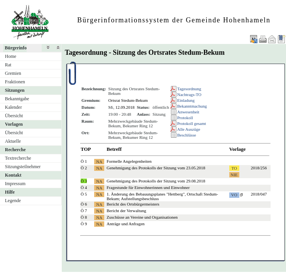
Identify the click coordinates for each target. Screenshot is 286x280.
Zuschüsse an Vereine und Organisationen (142, 217)
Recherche (15, 149)
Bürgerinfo (16, 48)
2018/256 (259, 167)
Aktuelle (13, 141)
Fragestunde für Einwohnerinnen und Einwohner (148, 187)
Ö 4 (84, 187)
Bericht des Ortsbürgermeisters (133, 204)
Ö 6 (84, 204)
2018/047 (259, 194)
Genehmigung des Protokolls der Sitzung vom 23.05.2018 (156, 167)
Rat (8, 64)
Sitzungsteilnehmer (23, 166)
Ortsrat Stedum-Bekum (128, 100)
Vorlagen (14, 124)
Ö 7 (84, 210)
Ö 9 (84, 223)
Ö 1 (84, 161)
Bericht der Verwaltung (126, 210)
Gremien (13, 73)
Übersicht (14, 115)
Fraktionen (15, 81)
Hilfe (10, 192)
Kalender (13, 107)
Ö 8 (84, 217)
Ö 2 (84, 167)
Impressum (15, 183)
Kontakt (13, 175)
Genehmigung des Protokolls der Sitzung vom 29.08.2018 (156, 181)
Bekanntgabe (17, 98)
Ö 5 (84, 194)
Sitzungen (15, 90)
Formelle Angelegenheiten (129, 161)
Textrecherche (18, 158)
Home (10, 56)
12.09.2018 (125, 107)
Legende (13, 200)
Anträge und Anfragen (125, 223)
